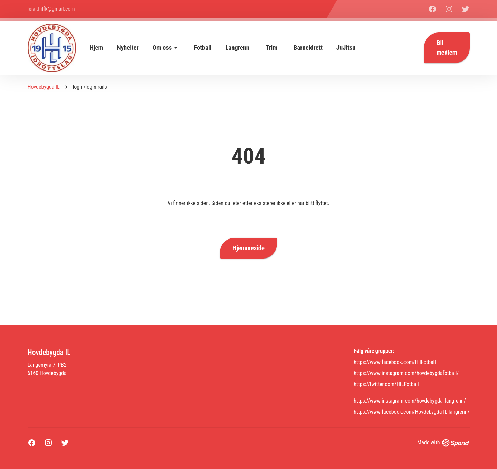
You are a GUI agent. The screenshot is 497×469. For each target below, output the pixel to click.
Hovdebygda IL (44, 87)
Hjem (96, 47)
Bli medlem (446, 47)
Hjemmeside (248, 248)
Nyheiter (127, 47)
